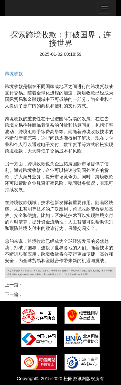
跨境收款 (14, 73)
